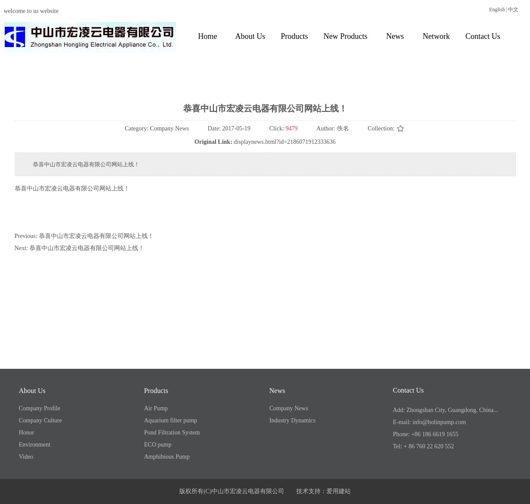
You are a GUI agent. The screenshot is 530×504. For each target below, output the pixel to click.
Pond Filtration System (172, 432)
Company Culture (40, 420)
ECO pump (157, 444)
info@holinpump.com (439, 422)
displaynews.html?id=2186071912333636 (284, 142)
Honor (27, 432)
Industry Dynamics (293, 420)
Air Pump (156, 408)
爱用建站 (339, 491)
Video (26, 456)
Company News (289, 408)
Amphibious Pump (167, 456)
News (277, 390)
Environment (35, 444)
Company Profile (39, 408)
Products (156, 390)
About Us (32, 390)
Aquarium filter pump (170, 420)
